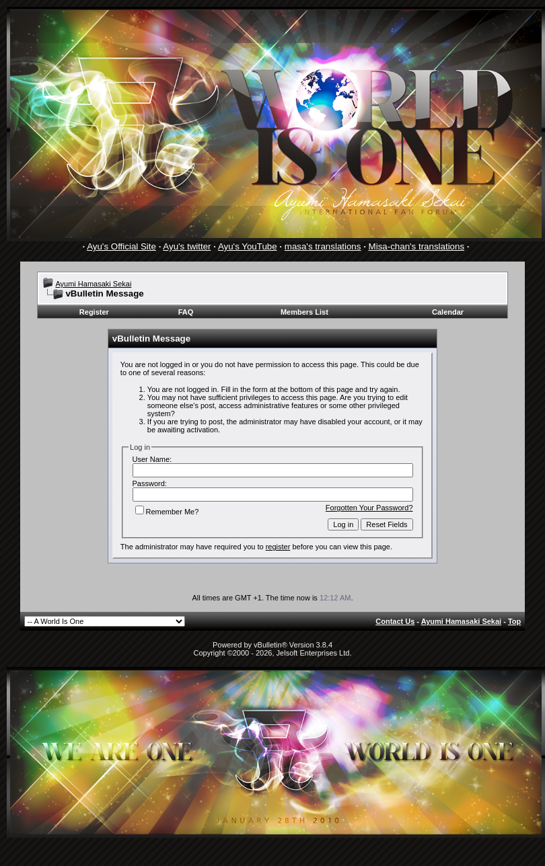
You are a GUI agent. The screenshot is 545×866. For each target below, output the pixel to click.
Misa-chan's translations (417, 246)
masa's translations (323, 246)
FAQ (186, 312)
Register (94, 312)
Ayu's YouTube (247, 246)
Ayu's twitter (187, 246)
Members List (304, 312)
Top (514, 621)
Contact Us (394, 621)
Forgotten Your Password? (369, 508)
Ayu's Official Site (121, 246)
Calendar (448, 312)
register (278, 547)
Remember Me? (167, 512)
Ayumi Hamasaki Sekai (93, 284)
